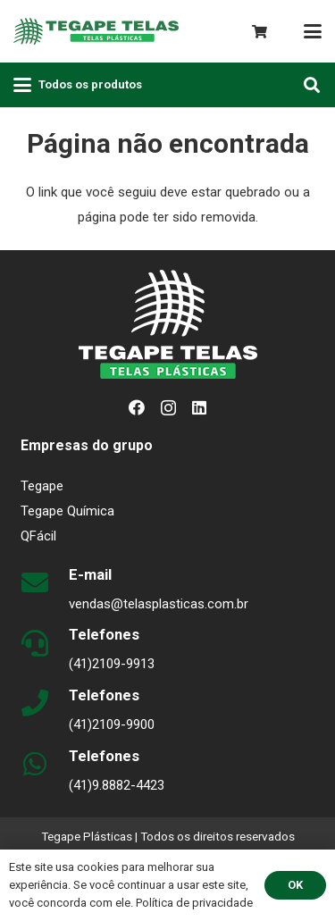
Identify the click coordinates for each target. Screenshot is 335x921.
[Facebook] (137, 407)
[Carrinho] (259, 31)
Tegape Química (67, 511)
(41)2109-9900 (112, 724)
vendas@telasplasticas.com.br (158, 604)
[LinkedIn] (199, 407)
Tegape (42, 486)
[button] (312, 31)
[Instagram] (168, 408)
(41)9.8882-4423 (116, 785)
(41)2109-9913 (112, 664)
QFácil (38, 536)
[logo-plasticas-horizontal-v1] (96, 31)
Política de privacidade (194, 902)
